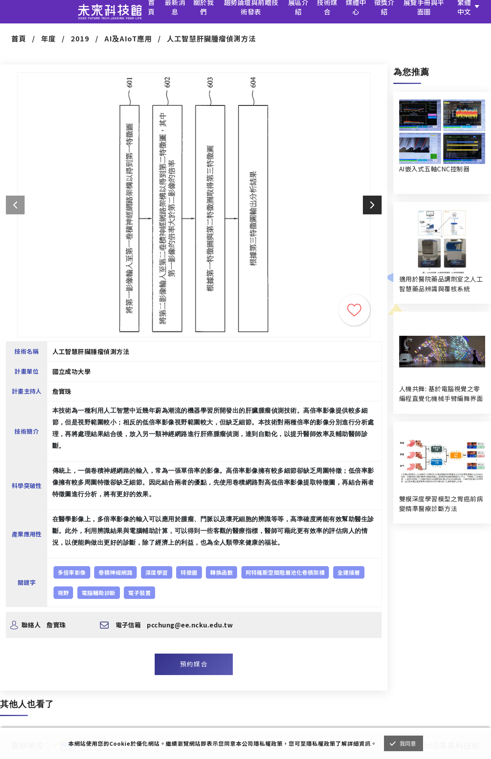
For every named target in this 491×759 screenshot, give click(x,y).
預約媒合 (193, 663)
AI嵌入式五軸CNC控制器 (434, 168)
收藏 (354, 310)
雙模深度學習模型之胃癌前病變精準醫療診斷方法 (441, 503)
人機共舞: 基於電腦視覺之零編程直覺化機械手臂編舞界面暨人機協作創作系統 (441, 393)
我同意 (408, 743)
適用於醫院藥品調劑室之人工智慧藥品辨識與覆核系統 (441, 283)
